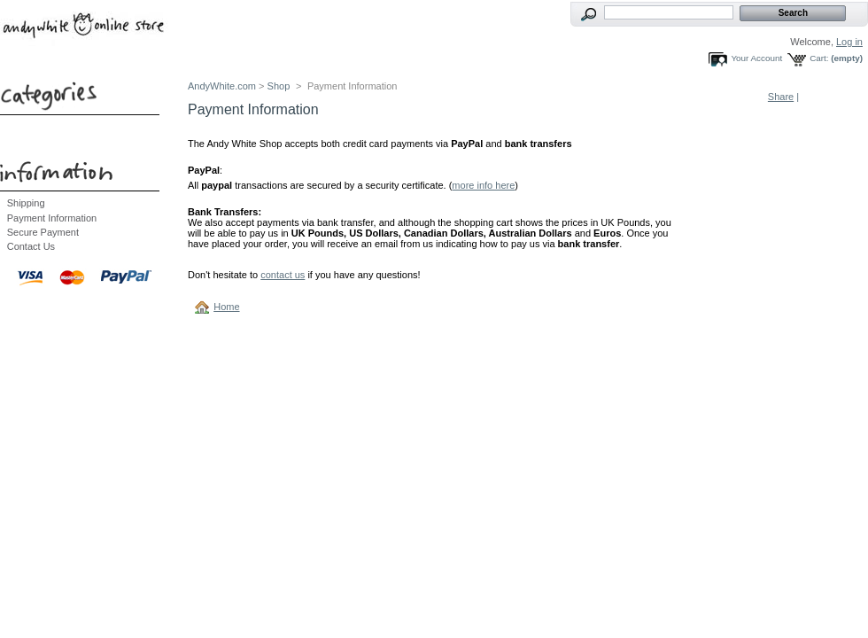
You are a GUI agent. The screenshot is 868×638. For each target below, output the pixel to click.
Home (226, 306)
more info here (483, 185)
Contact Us (31, 246)
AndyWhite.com (222, 86)
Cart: (819, 58)
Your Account (756, 58)
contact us (282, 274)
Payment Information (52, 218)
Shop (279, 86)
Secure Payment (43, 232)
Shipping (26, 203)
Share (781, 96)
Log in (849, 41)
